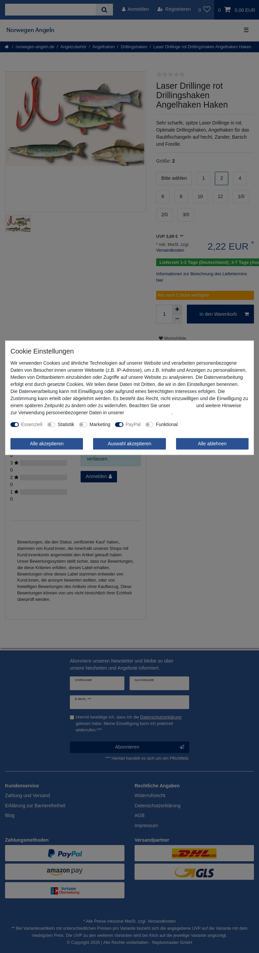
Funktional (167, 424)
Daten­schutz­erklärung (148, 412)
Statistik (66, 424)
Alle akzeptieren (47, 443)
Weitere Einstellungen (205, 424)
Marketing (100, 424)
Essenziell (31, 424)
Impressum (183, 405)
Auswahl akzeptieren (129, 443)
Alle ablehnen (212, 443)
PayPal (133, 424)
